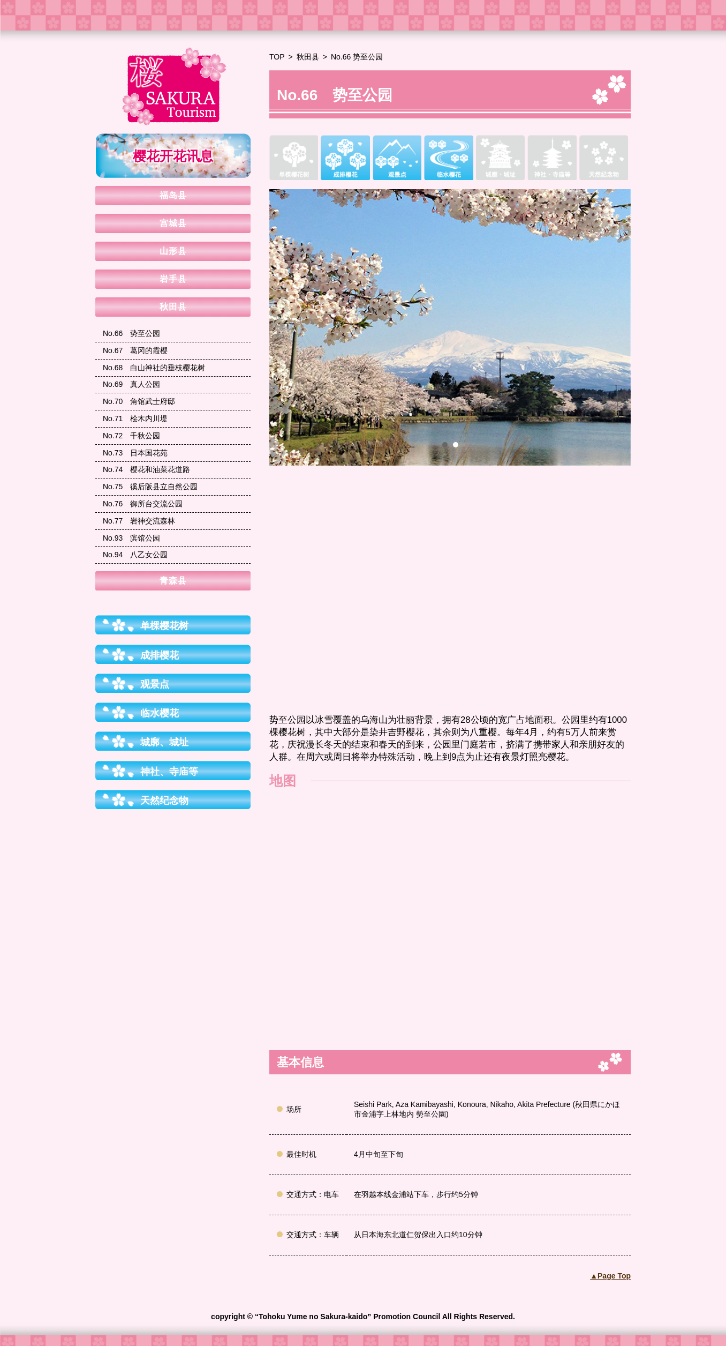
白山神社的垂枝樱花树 (154, 367)
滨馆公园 (131, 538)
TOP (277, 57)
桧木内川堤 (135, 418)
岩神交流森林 (139, 521)
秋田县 (308, 57)
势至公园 (131, 333)
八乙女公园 (135, 554)
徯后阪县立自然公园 (150, 486)
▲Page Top (610, 1276)
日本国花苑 (135, 452)
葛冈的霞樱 (135, 350)
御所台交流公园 (143, 503)
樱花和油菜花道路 (146, 469)
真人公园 (131, 384)
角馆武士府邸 (139, 401)
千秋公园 (131, 435)
